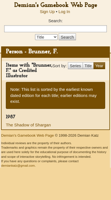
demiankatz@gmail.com (18, 165)
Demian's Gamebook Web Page (55, 5)
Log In (64, 11)
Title (88, 66)
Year (99, 66)
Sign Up (47, 11)
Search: (55, 20)
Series (75, 66)
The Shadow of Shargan (28, 124)
